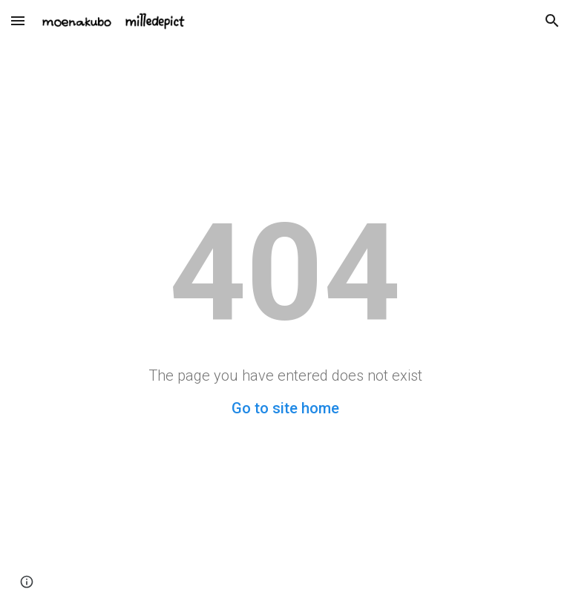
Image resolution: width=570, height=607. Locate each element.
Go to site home (285, 408)
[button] (18, 20)
